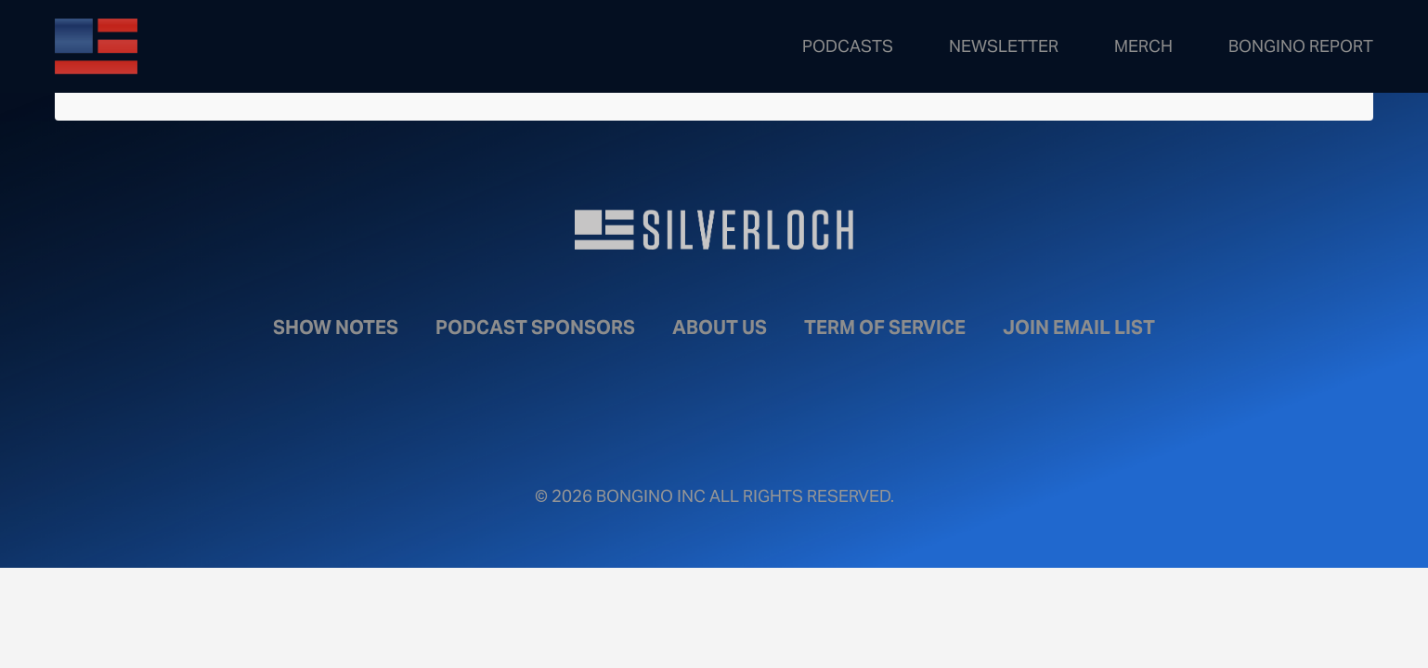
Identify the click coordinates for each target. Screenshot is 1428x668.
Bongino (189, 46)
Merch (1143, 46)
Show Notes (335, 327)
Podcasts (847, 46)
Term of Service (885, 327)
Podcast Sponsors (535, 327)
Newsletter (1003, 46)
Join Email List (1079, 327)
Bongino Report (1300, 46)
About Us (719, 327)
